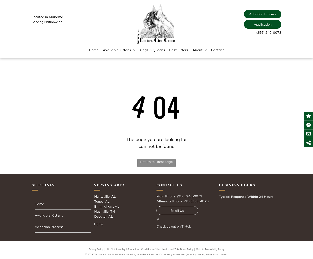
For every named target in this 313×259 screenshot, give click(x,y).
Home (98, 224)
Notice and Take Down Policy (178, 249)
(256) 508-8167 (196, 201)
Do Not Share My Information (123, 249)
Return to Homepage (156, 162)
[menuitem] (94, 50)
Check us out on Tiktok (173, 226)
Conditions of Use (150, 249)
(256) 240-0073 (268, 32)
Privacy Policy (96, 249)
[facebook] (158, 220)
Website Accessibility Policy (210, 249)
